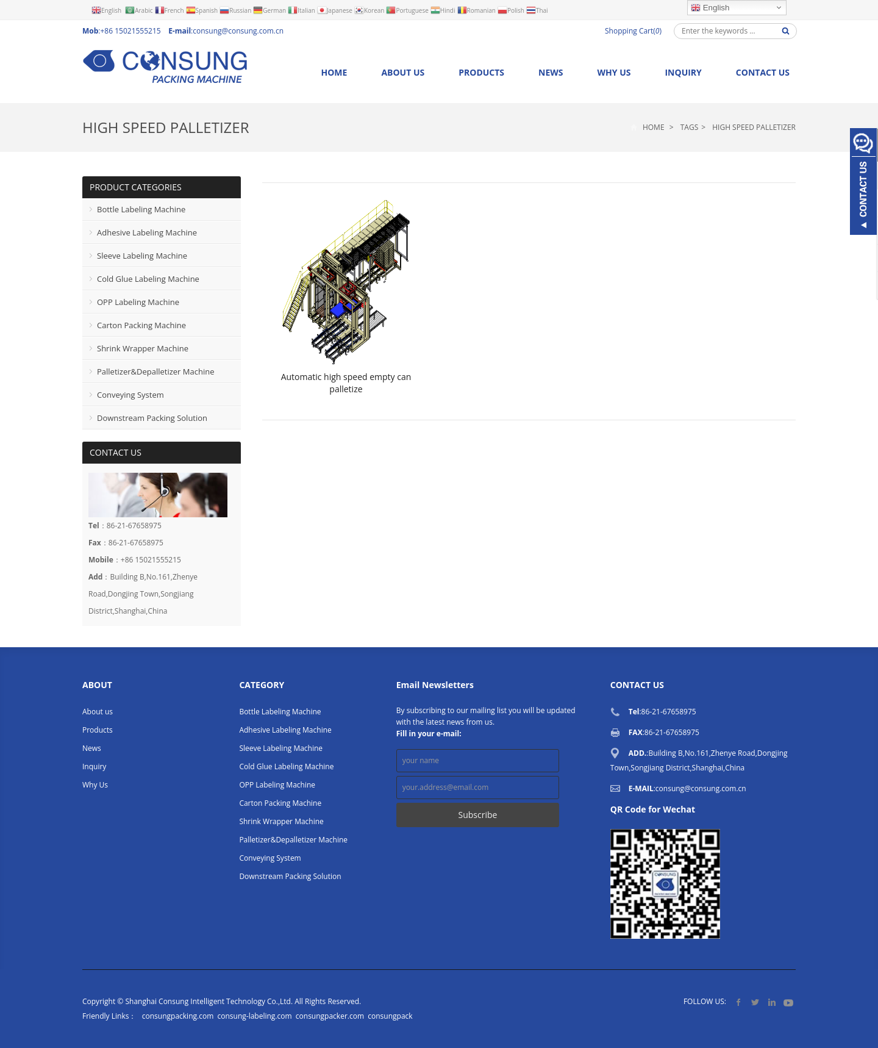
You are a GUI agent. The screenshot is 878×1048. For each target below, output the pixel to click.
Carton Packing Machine (141, 325)
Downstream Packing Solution (152, 417)
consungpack (390, 1016)
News (550, 72)
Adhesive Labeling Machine (147, 232)
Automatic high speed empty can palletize (346, 383)
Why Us (614, 72)
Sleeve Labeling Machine (142, 255)
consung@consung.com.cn (238, 31)
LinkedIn (771, 1002)
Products (481, 72)
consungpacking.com (177, 1016)
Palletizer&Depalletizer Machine (155, 371)
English (710, 8)
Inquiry (683, 72)
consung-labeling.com (254, 1016)
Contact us (763, 72)
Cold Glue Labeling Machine (148, 278)
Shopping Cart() (633, 31)
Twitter (755, 1002)
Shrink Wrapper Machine (142, 348)
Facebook (738, 1002)
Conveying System (130, 394)
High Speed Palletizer (165, 127)
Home (334, 72)
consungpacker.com (330, 1016)
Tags (689, 127)
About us (402, 72)
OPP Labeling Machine (138, 301)
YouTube (788, 1002)
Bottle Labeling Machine (141, 209)
